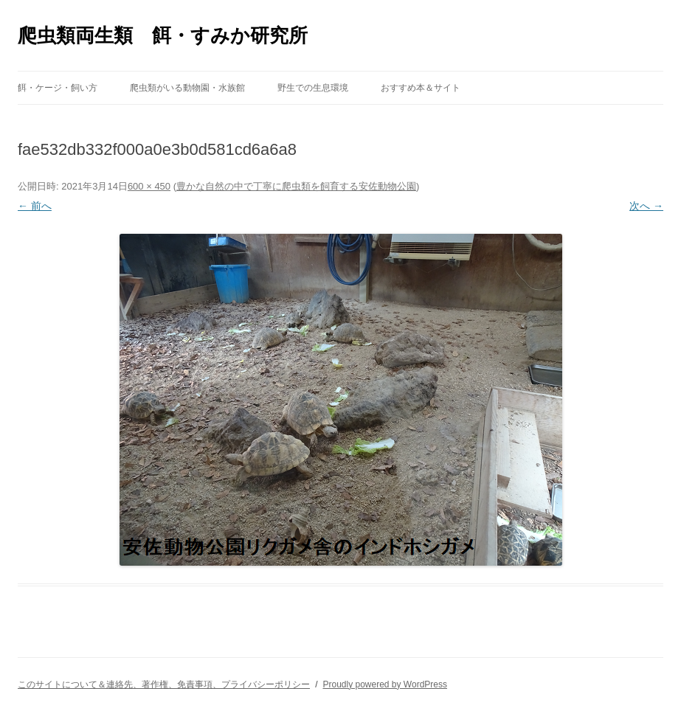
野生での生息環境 (312, 88)
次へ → (646, 206)
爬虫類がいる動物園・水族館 (187, 88)
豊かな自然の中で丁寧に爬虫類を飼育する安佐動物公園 (296, 186)
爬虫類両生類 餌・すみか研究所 (163, 35)
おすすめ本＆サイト (420, 88)
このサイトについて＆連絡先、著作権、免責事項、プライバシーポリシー (164, 684)
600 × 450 (149, 186)
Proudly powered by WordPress (384, 684)
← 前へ (35, 206)
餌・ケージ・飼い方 (57, 88)
